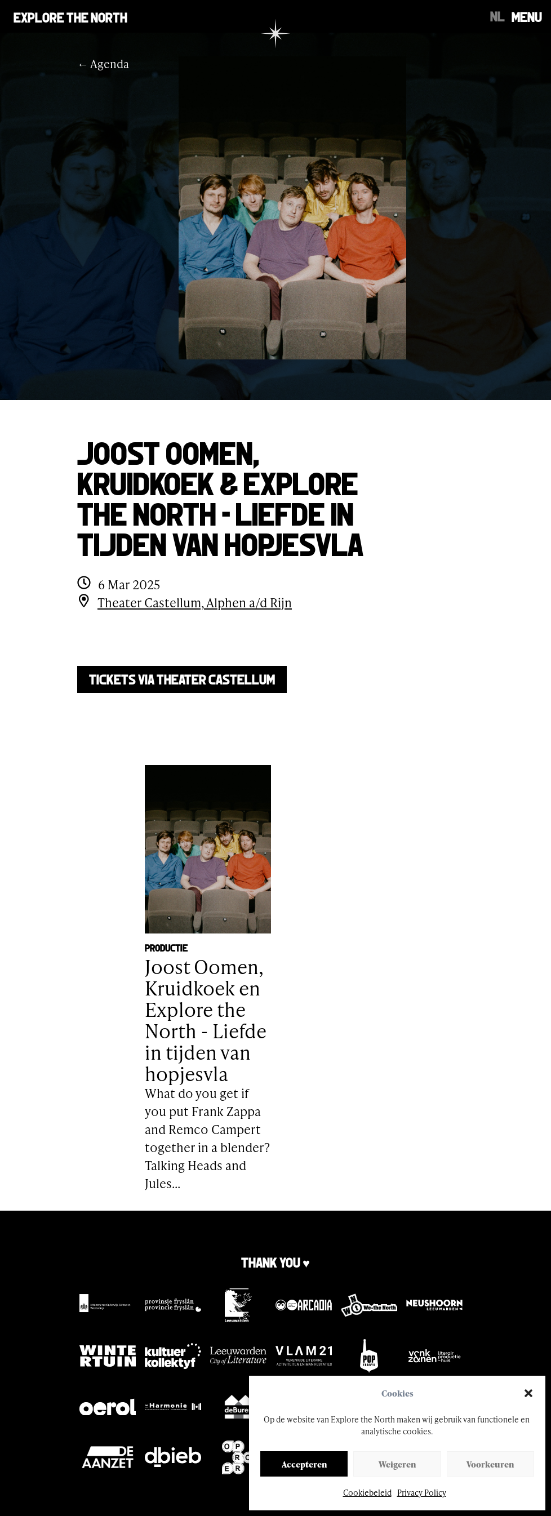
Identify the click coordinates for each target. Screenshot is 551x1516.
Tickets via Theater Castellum (182, 678)
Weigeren (397, 1464)
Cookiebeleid (367, 1492)
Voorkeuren (490, 1464)
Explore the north (70, 16)
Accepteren (304, 1464)
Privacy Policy (421, 1492)
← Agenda (103, 63)
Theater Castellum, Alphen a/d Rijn (194, 602)
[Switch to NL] (497, 15)
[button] (528, 1393)
